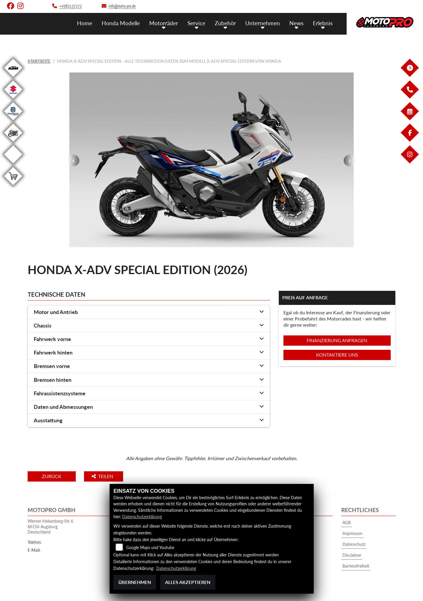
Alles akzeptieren (187, 582)
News (296, 22)
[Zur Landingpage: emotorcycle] (13, 164)
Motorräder (163, 22)
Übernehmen (134, 582)
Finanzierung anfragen (337, 340)
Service (196, 22)
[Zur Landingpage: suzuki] (13, 99)
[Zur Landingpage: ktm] (13, 78)
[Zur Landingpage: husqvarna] (13, 121)
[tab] (149, 312)
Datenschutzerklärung (142, 516)
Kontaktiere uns (337, 354)
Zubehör (225, 22)
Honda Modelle (121, 22)
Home (84, 22)
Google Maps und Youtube (150, 547)
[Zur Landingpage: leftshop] (13, 186)
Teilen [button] (103, 476)
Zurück (52, 476)
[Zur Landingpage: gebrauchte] (13, 143)
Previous (73, 160)
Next (349, 160)
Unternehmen (262, 22)
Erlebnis (323, 22)
